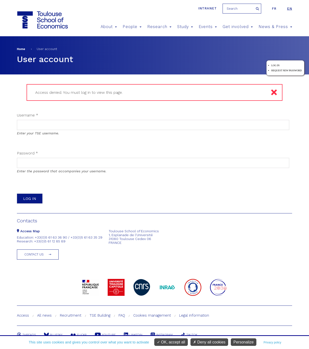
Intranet (207, 8)
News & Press (275, 26)
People (132, 26)
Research (159, 26)
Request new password (286, 70)
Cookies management (152, 315)
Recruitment (70, 315)
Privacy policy (272, 342)
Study (185, 26)
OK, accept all (171, 342)
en (289, 8)
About (109, 26)
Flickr (79, 334)
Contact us (34, 254)
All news (44, 315)
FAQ (122, 315)
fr (274, 8)
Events (208, 26)
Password (27, 153)
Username (27, 115)
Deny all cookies (209, 342)
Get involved (238, 26)
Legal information (194, 315)
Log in (275, 65)
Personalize (243, 342)
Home (21, 49)
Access (23, 315)
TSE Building (100, 315)
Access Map (28, 231)
